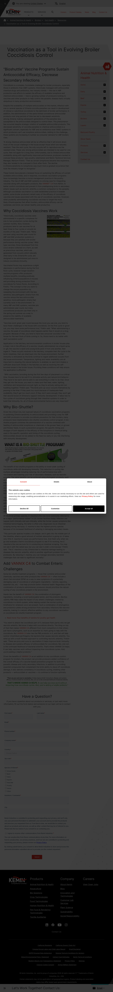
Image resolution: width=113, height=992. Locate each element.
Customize (56, 509)
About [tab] (89, 482)
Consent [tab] (23, 482)
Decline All (24, 509)
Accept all (89, 509)
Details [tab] (56, 482)
